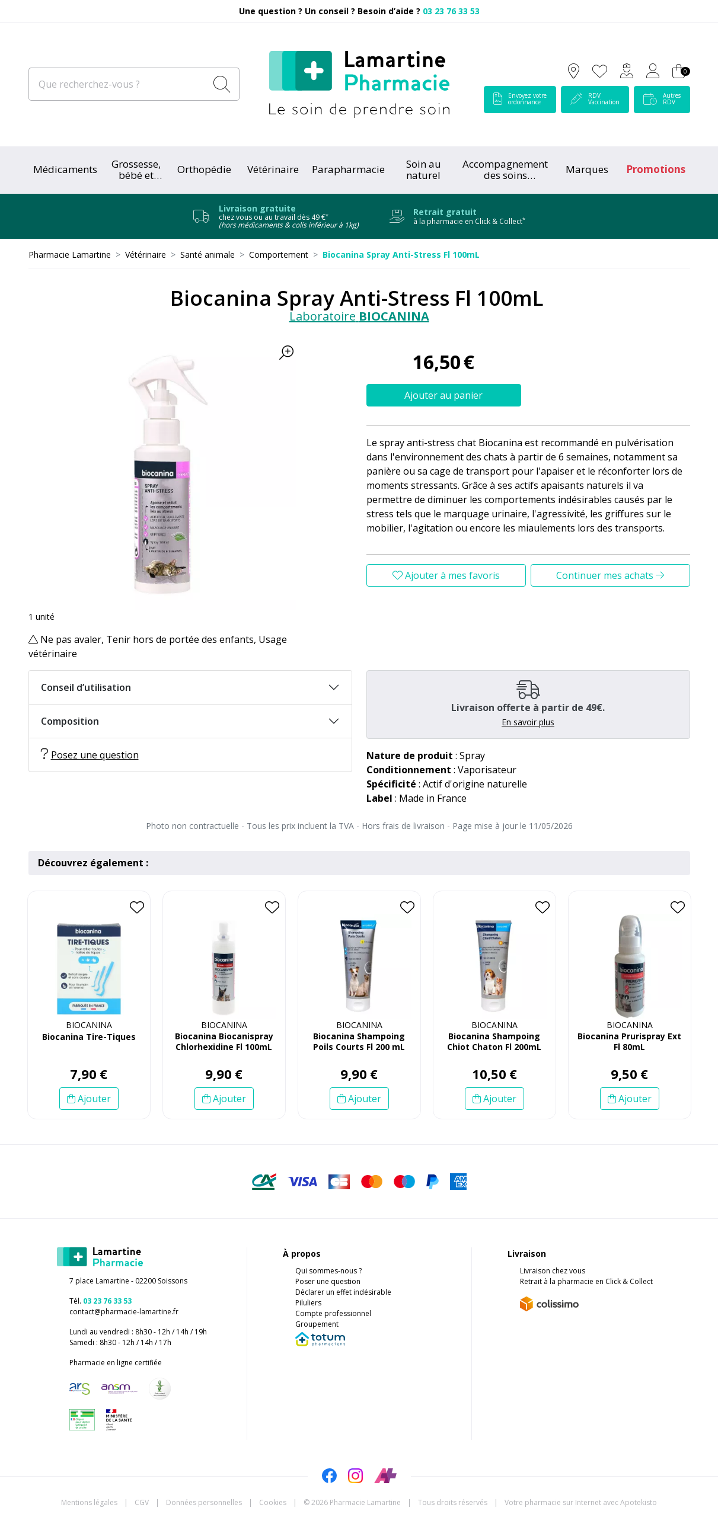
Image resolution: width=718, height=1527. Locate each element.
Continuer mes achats (610, 575)
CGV (142, 1502)
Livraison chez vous (552, 1271)
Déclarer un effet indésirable (343, 1292)
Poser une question (327, 1281)
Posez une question (90, 754)
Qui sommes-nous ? (328, 1271)
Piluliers (308, 1303)
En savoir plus (528, 722)
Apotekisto (581, 1502)
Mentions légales (89, 1502)
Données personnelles (204, 1502)
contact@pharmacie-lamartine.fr (123, 1312)
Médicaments (65, 169)
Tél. (100, 1301)
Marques (587, 169)
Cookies (272, 1502)
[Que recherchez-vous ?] (118, 84)
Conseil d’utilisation (86, 687)
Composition (70, 721)
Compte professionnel (333, 1313)
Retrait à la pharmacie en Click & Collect (586, 1281)
